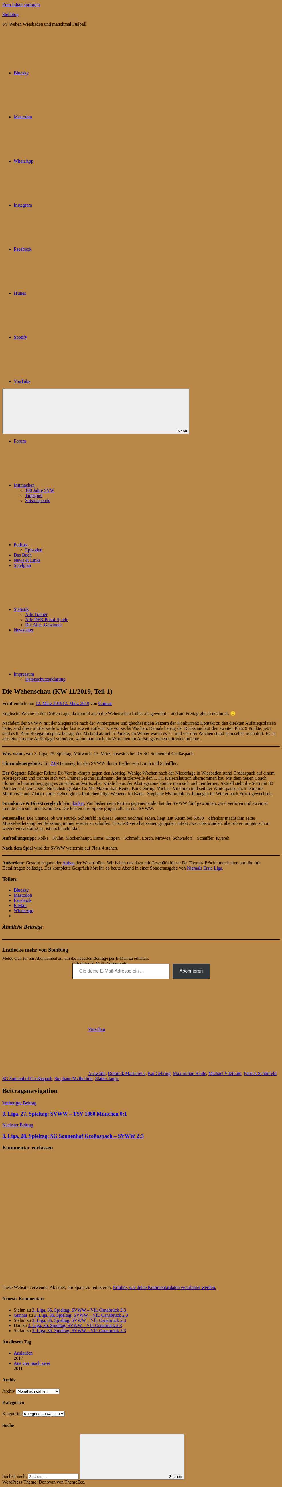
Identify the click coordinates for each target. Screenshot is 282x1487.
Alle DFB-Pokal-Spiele (46, 619)
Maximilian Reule (189, 1073)
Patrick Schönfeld (260, 1073)
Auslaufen (23, 1353)
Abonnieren (191, 971)
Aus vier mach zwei (32, 1363)
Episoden (33, 549)
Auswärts (96, 1073)
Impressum (67, 674)
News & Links (27, 560)
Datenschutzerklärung (45, 679)
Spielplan (22, 565)
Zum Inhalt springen (21, 4)
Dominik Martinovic (126, 1073)
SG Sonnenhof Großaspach (27, 1078)
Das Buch (23, 555)
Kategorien (12, 1413)
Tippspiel (33, 495)
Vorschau (96, 1029)
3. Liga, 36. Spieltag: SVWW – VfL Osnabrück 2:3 (79, 1310)
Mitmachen (67, 485)
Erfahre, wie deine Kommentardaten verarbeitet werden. (164, 1287)
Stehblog (10, 14)
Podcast (64, 544)
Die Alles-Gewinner (43, 624)
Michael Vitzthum (225, 1073)
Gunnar (105, 703)
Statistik (64, 609)
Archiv (8, 1391)
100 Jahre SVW (39, 490)
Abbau (68, 862)
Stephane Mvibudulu (73, 1078)
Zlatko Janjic (107, 1078)
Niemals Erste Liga (204, 868)
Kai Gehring (159, 1073)
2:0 (53, 763)
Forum (20, 441)
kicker (78, 803)
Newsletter (23, 629)
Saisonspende (37, 500)
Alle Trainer (36, 614)
